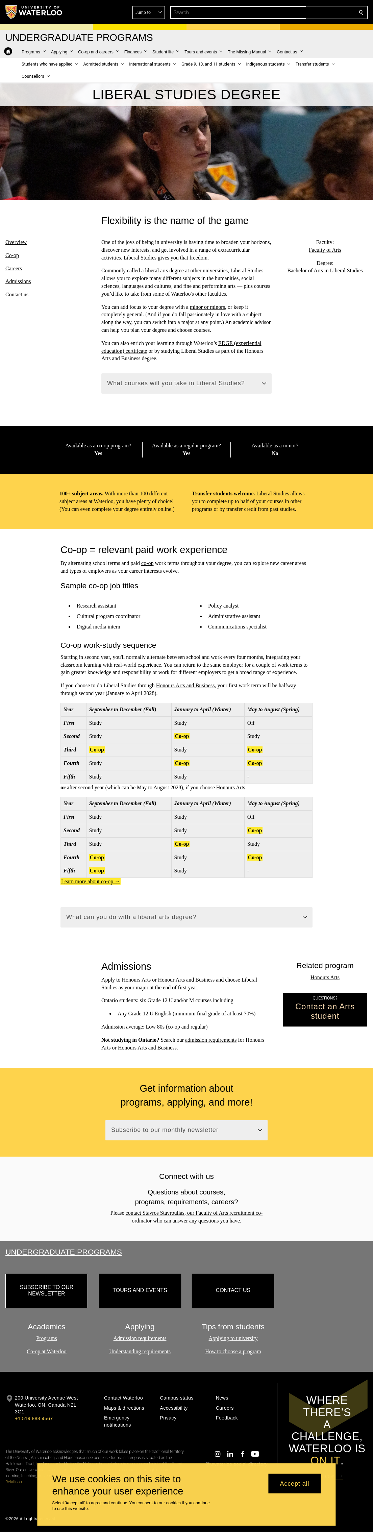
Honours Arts (230, 787)
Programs (46, 1338)
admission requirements (211, 1040)
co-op (147, 563)
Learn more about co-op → (90, 881)
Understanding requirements (140, 1352)
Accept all (294, 1483)
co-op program (113, 445)
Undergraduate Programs (63, 1251)
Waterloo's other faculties (198, 293)
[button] (312, 12)
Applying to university (233, 1338)
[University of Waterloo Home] (34, 12)
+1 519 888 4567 (34, 1418)
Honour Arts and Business (186, 980)
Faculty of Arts (325, 249)
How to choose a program (233, 1352)
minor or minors (207, 307)
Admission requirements (140, 1338)
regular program (201, 445)
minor (289, 445)
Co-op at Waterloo (47, 1352)
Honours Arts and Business (185, 685)
